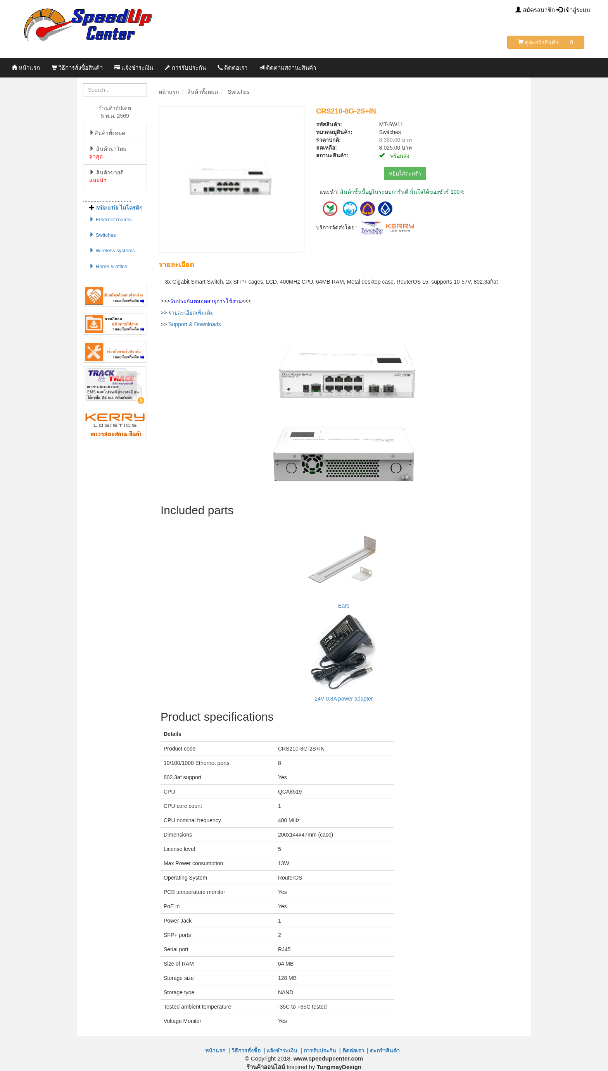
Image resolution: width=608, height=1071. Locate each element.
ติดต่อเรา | (355, 1050)
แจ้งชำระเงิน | (284, 1050)
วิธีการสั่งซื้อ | (248, 1050)
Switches (102, 235)
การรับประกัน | (322, 1050)
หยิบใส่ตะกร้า (405, 173)
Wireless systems (112, 250)
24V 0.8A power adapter (343, 699)
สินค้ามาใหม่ (107, 153)
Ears (343, 606)
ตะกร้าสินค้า (386, 1050)
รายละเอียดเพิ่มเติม (191, 313)
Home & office (108, 266)
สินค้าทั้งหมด (107, 133)
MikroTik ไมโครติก (119, 208)
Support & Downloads (194, 324)
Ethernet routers (110, 219)
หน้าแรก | (217, 1050)
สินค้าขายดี (106, 176)
